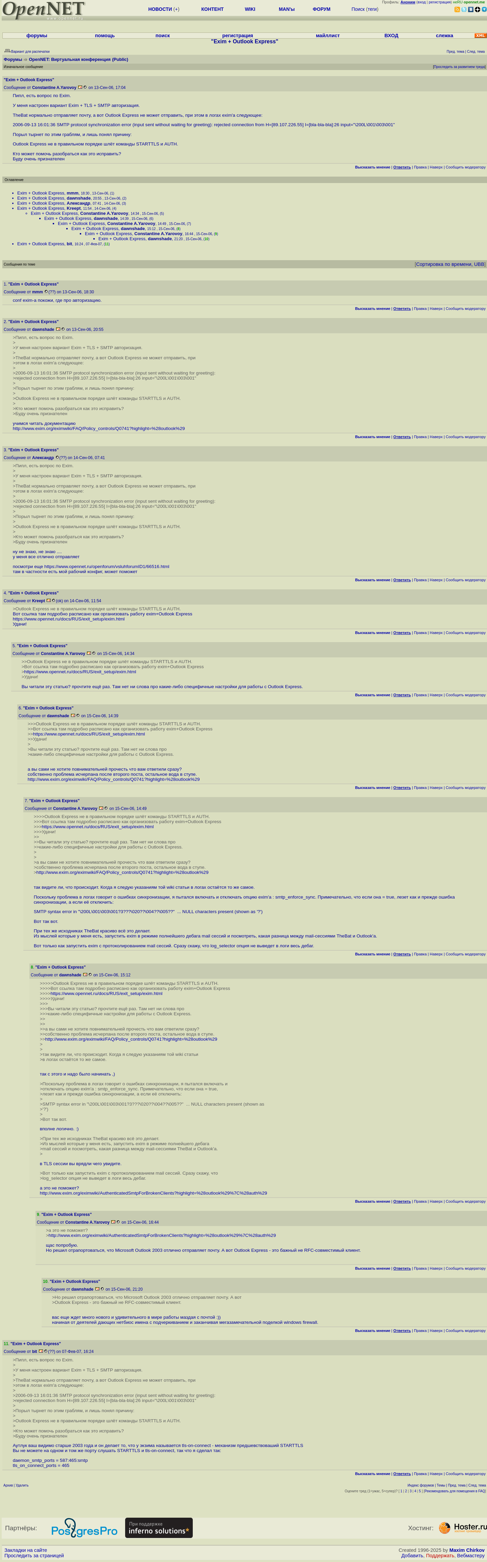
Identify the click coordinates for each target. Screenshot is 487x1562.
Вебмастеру (471, 1555)
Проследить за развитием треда (459, 67)
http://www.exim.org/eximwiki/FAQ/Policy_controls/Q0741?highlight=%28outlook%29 (99, 428)
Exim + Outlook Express (40, 193)
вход (422, 2)
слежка (444, 35)
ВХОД (391, 35)
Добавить (412, 1555)
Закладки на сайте (25, 1550)
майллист (328, 35)
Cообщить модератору (466, 167)
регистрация (440, 2)
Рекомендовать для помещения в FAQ (455, 1491)
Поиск (358, 9)
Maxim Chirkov (467, 1550)
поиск (163, 35)
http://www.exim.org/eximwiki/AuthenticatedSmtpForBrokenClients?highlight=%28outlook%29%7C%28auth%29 (153, 1193)
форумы (36, 35)
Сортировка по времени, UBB (450, 264)
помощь (105, 35)
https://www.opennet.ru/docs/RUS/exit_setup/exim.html (69, 618)
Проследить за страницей (34, 1555)
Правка (420, 167)
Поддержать (440, 1555)
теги (372, 9)
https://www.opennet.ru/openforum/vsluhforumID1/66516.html (106, 566)
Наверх (436, 167)
